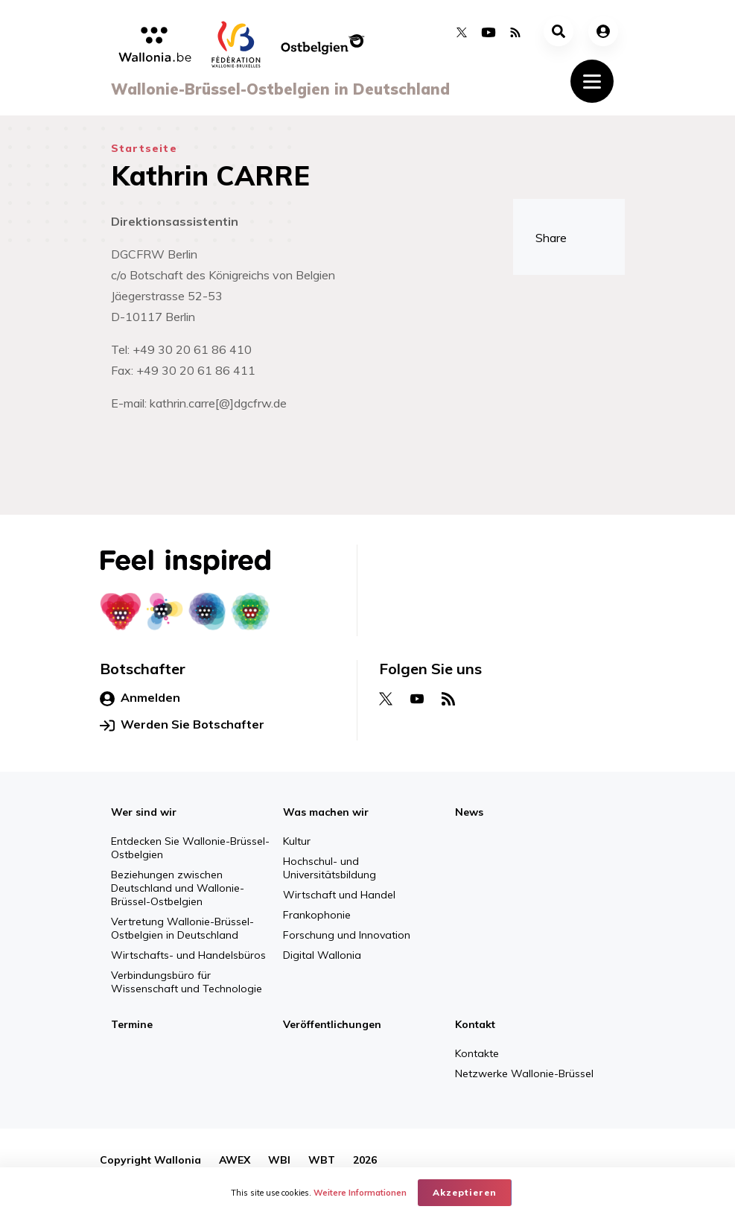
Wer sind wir (143, 812)
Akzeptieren (465, 1192)
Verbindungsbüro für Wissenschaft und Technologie (186, 981)
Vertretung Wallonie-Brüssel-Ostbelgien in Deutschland (182, 928)
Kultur (297, 841)
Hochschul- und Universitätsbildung (329, 867)
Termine (132, 1024)
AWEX (234, 1160)
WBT (321, 1160)
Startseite (144, 148)
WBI (279, 1160)
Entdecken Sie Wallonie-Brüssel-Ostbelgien (190, 847)
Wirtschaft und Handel (339, 894)
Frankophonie (317, 915)
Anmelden (140, 698)
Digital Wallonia (322, 955)
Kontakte (477, 1053)
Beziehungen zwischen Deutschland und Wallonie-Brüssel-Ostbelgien (177, 888)
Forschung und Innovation (346, 935)
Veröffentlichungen (332, 1024)
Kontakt (475, 1024)
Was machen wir (326, 812)
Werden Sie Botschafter (182, 725)
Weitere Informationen (360, 1192)
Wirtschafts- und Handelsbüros (188, 955)
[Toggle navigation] (592, 81)
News (469, 812)
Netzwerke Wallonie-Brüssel (524, 1073)
